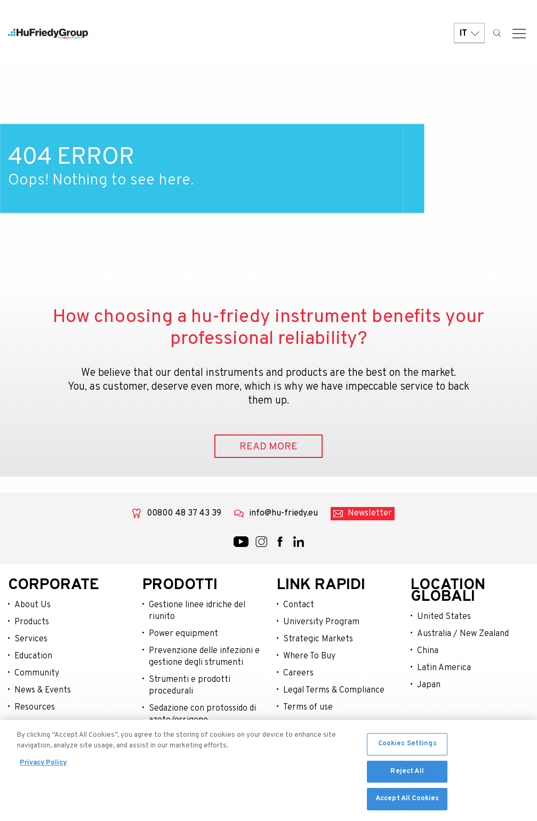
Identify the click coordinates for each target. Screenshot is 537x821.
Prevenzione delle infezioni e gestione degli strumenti (204, 657)
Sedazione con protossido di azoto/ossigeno (202, 714)
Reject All (406, 774)
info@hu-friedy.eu (283, 513)
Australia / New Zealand (463, 634)
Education (33, 656)
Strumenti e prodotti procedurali (189, 685)
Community (36, 673)
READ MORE (268, 446)
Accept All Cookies (407, 802)
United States (444, 616)
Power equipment (183, 634)
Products (31, 622)
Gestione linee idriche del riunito (197, 611)
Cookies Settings (407, 746)
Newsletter (370, 513)
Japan (428, 685)
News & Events (42, 690)
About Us (32, 605)
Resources (34, 707)
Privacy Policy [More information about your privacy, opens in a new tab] (43, 765)
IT (469, 33)
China (427, 651)
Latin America (444, 668)
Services (30, 639)
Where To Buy (309, 656)
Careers (298, 673)
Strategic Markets (318, 639)
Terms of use (308, 707)
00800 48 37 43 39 (184, 513)
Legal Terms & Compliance (333, 690)
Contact (298, 605)
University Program (321, 622)
